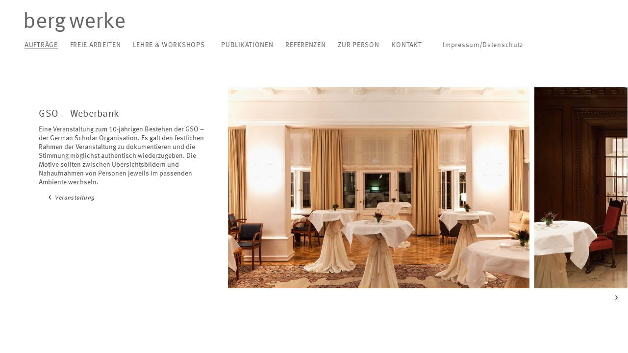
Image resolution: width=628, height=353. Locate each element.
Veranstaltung (75, 198)
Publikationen (247, 45)
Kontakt (407, 45)
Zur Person (358, 45)
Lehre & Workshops (168, 45)
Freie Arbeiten (95, 45)
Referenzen (305, 45)
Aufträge (41, 45)
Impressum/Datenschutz (483, 45)
